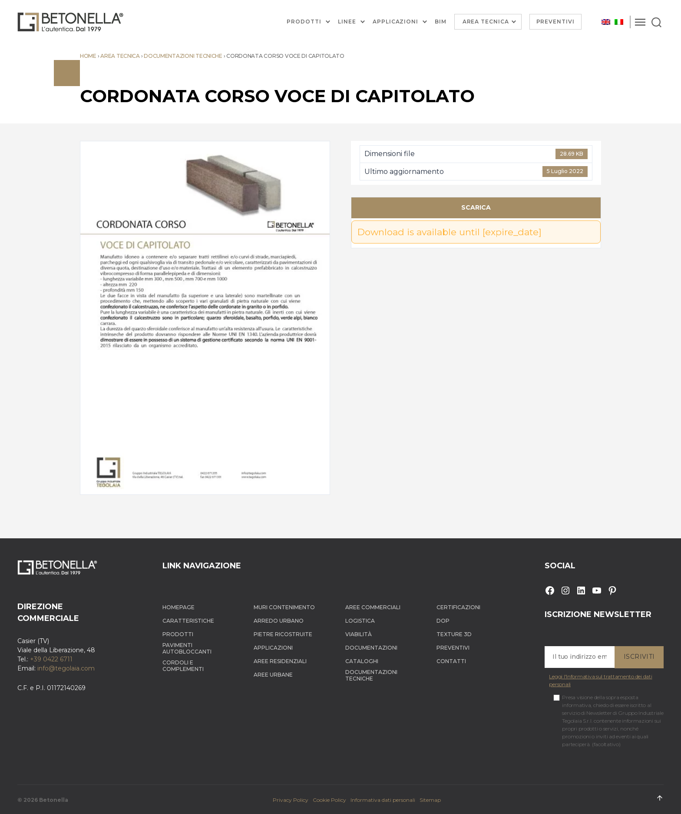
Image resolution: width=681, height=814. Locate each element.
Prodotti (304, 22)
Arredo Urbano (279, 620)
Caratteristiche (188, 620)
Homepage (178, 607)
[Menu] (640, 21)
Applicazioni (395, 22)
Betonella (53, 800)
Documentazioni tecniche (183, 56)
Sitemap (430, 800)
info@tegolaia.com (66, 668)
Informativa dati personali (382, 800)
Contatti (451, 661)
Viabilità (358, 634)
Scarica (476, 207)
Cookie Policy (329, 800)
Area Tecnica (486, 21)
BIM (440, 22)
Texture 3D (454, 634)
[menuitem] (605, 22)
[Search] (656, 21)
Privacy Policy (290, 800)
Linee (347, 22)
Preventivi (555, 21)
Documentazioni (371, 647)
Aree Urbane (273, 674)
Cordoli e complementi (183, 665)
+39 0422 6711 (51, 659)
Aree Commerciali (372, 607)
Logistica (360, 620)
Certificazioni (458, 607)
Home (88, 56)
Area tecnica (120, 56)
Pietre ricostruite (283, 634)
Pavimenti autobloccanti (187, 648)
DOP (443, 620)
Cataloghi (361, 661)
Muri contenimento (284, 607)
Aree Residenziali (280, 661)
